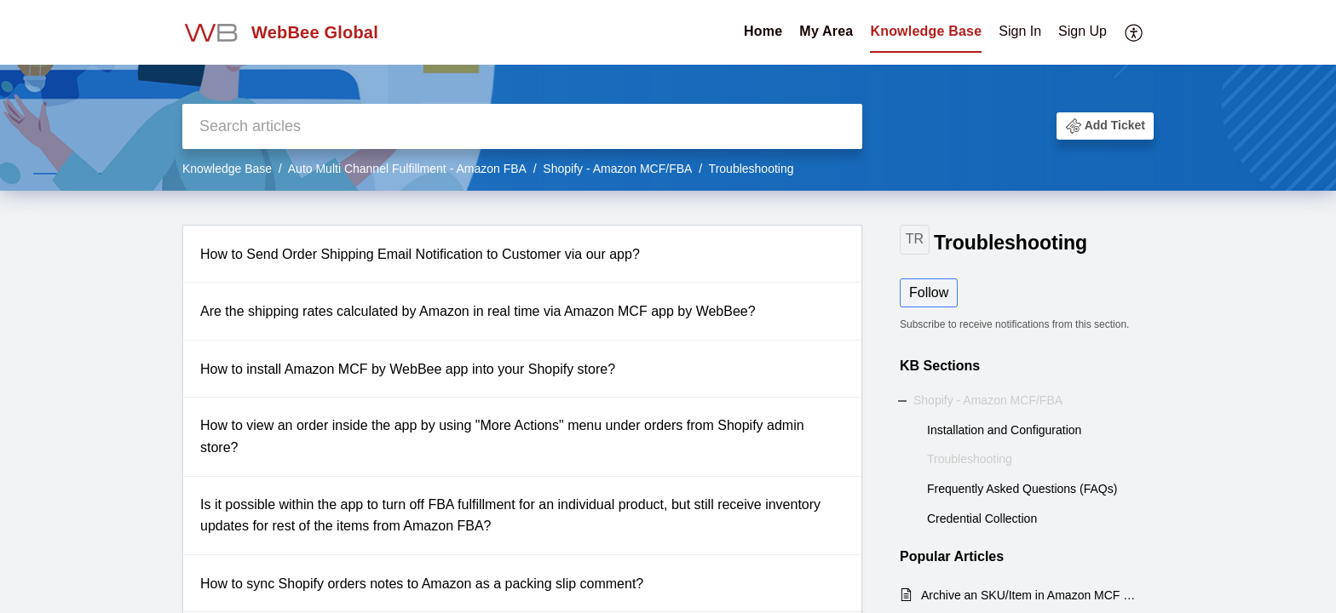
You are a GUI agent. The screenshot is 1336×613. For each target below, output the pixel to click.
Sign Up (1082, 31)
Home (763, 31)
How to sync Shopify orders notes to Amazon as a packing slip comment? (421, 583)
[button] (1105, 126)
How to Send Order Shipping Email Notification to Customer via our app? (420, 254)
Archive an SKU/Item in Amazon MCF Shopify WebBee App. (1029, 595)
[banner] (668, 95)
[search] (522, 126)
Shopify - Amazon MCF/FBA (617, 168)
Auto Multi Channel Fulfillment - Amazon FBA (407, 168)
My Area (826, 31)
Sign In (1020, 31)
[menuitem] (1052, 32)
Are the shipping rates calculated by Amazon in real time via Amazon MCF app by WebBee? (478, 311)
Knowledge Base (926, 31)
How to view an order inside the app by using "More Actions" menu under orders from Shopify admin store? (502, 436)
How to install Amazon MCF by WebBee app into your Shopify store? (407, 369)
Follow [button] (928, 292)
